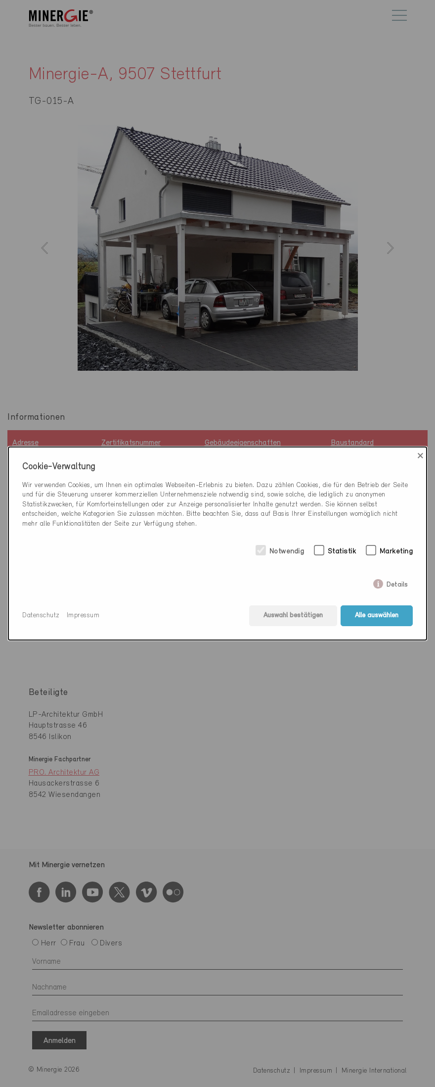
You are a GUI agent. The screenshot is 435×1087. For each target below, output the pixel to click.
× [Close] (420, 456)
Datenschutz (41, 615)
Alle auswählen (376, 615)
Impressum (83, 615)
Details (397, 582)
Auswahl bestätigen (293, 615)
